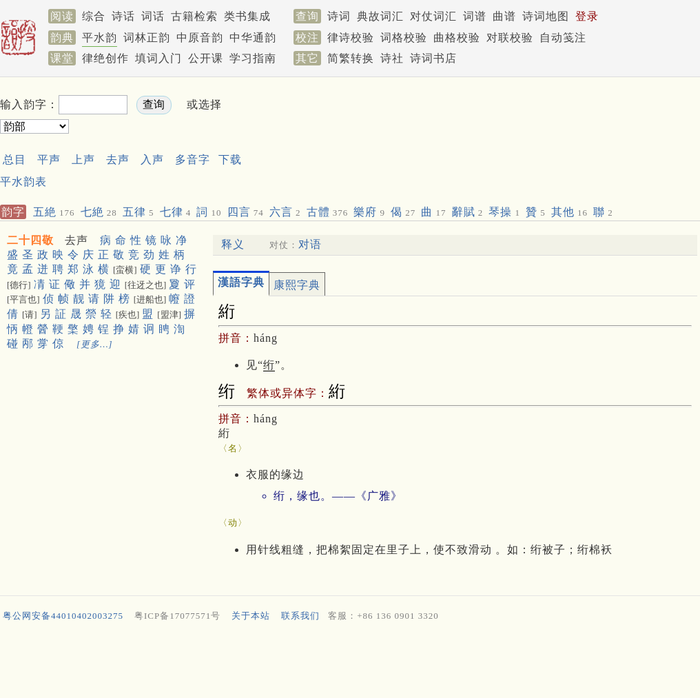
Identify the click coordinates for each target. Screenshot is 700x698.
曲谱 (504, 16)
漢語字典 (241, 282)
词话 (153, 16)
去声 (118, 159)
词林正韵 (146, 37)
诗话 (123, 16)
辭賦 (468, 212)
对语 (310, 244)
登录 (587, 16)
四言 (245, 212)
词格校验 (403, 37)
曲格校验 (456, 37)
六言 (285, 212)
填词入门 (158, 58)
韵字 (13, 212)
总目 (14, 159)
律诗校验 (350, 37)
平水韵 (99, 37)
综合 (93, 16)
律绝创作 (105, 58)
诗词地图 (545, 16)
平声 (49, 159)
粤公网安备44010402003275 (63, 615)
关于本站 (250, 615)
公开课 (205, 58)
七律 (176, 212)
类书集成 (247, 16)
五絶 (54, 212)
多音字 (192, 159)
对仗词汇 (433, 16)
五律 (138, 212)
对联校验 (509, 37)
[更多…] (94, 344)
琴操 (504, 212)
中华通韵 (252, 37)
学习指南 (252, 58)
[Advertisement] (350, 663)
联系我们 (300, 615)
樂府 (369, 212)
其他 (569, 212)
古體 (328, 212)
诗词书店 (433, 58)
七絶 (99, 212)
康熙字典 (297, 285)
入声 (152, 159)
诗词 (339, 16)
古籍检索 (194, 16)
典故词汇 (380, 16)
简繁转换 (350, 58)
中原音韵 (199, 37)
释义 (233, 244)
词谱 (474, 16)
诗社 (392, 58)
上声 (83, 159)
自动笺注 (562, 37)
